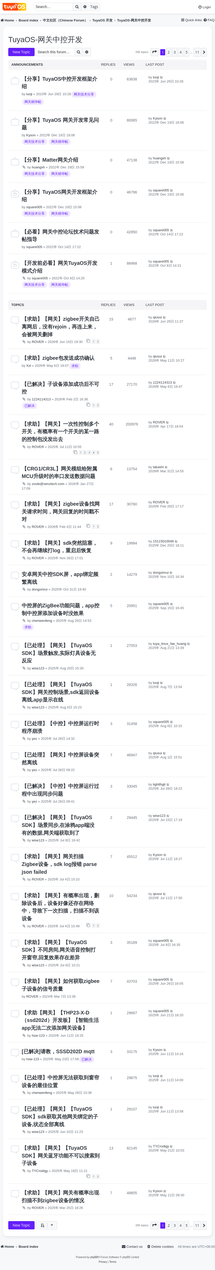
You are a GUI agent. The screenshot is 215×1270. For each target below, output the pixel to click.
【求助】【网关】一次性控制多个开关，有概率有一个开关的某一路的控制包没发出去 (60, 431)
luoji (29, 94)
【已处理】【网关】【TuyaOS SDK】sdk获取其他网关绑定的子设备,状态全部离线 (60, 1116)
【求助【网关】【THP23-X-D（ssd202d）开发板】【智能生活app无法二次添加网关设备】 (60, 1020)
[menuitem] (204, 7)
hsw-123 (38, 1035)
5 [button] (187, 52)
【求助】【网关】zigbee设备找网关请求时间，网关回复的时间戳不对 (61, 511)
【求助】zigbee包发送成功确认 (58, 358)
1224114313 (41, 399)
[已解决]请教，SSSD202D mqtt (58, 1051)
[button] (154, 52)
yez (34, 739)
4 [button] (181, 52)
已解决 (30, 406)
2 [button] (169, 52)
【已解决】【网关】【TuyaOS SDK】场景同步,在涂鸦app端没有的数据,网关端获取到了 (58, 825)
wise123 (38, 668)
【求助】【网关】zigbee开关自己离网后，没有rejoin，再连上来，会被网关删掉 (61, 326)
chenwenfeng (42, 621)
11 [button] (197, 52)
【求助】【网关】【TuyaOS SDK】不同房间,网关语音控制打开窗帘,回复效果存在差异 (59, 949)
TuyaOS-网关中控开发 (45, 39)
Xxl (28, 366)
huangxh (38, 167)
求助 (74, 366)
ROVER (38, 342)
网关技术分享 (84, 94)
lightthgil (159, 784)
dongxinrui (39, 589)
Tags (94, 6)
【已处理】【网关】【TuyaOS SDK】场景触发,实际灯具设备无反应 (59, 653)
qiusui (157, 317)
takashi (158, 467)
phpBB (94, 1257)
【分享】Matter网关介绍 (50, 160)
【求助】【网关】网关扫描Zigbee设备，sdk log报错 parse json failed (59, 864)
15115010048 (163, 541)
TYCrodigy (40, 1171)
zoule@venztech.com (48, 484)
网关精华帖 (33, 102)
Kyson (31, 135)
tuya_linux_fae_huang (169, 644)
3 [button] (175, 52)
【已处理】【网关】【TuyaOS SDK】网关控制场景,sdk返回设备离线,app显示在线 (60, 692)
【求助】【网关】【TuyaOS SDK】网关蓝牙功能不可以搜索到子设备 (61, 1155)
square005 (34, 207)
